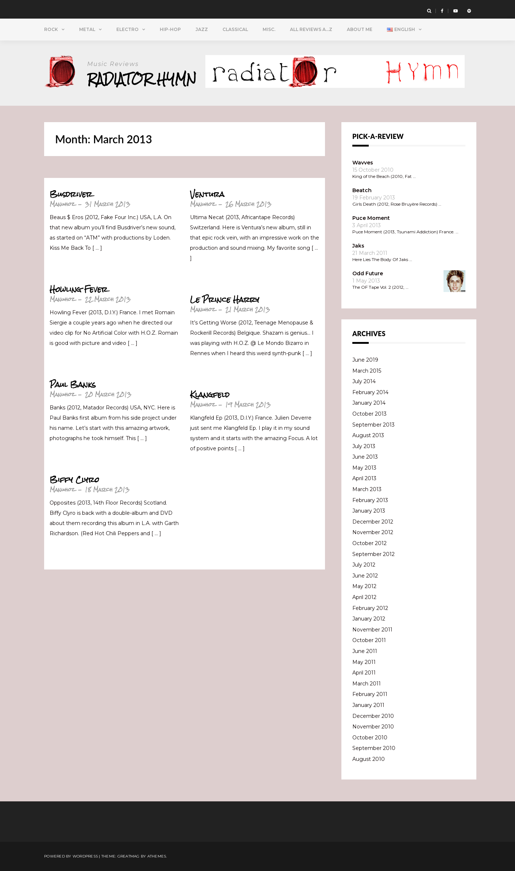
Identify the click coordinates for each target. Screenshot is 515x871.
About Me (359, 29)
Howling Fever (79, 289)
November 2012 (372, 532)
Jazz (201, 29)
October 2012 (369, 543)
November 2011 (372, 629)
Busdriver (71, 194)
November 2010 (373, 726)
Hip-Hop (170, 29)
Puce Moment (371, 218)
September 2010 (373, 748)
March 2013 (367, 489)
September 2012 (373, 554)
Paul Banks (73, 384)
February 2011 (369, 694)
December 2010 (373, 716)
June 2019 (365, 360)
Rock (51, 29)
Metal (87, 29)
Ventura (207, 194)
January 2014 (369, 403)
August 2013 (368, 435)
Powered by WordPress (71, 856)
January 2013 (368, 511)
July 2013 (363, 446)
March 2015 (366, 371)
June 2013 (365, 457)
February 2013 (370, 500)
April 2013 (364, 478)
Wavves (362, 162)
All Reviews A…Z (311, 29)
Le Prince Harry (224, 299)
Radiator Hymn (142, 79)
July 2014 (364, 381)
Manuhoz (62, 204)
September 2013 (373, 424)
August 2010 (368, 759)
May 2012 (364, 586)
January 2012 (368, 618)
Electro (127, 29)
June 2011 (364, 651)
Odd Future (367, 273)
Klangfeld (209, 394)
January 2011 (368, 705)
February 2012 (370, 608)
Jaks (358, 245)
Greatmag (128, 856)
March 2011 (366, 683)
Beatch (362, 190)
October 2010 (369, 737)
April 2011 (364, 672)
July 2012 (363, 564)
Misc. (269, 29)
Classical (235, 29)
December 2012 (372, 521)
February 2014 (370, 392)
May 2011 (364, 662)
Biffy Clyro (74, 479)
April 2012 (364, 597)
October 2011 (369, 640)
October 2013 (369, 414)
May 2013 (364, 467)
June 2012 (365, 575)
